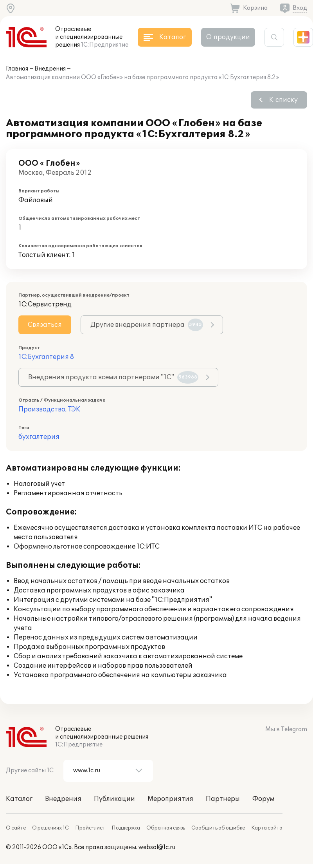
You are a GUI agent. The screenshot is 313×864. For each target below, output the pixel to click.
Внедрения (50, 68)
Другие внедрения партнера (146, 325)
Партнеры (223, 799)
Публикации (114, 799)
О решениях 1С (50, 828)
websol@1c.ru (157, 847)
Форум (263, 799)
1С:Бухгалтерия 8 (46, 357)
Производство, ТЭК (49, 409)
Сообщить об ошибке (218, 828)
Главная (17, 68)
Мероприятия (170, 799)
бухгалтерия (38, 437)
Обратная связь (165, 828)
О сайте (16, 828)
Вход (300, 8)
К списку (283, 100)
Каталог (19, 799)
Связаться (45, 325)
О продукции (228, 37)
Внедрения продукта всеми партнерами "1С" (113, 377)
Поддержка (126, 828)
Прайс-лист (90, 828)
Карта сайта (266, 828)
